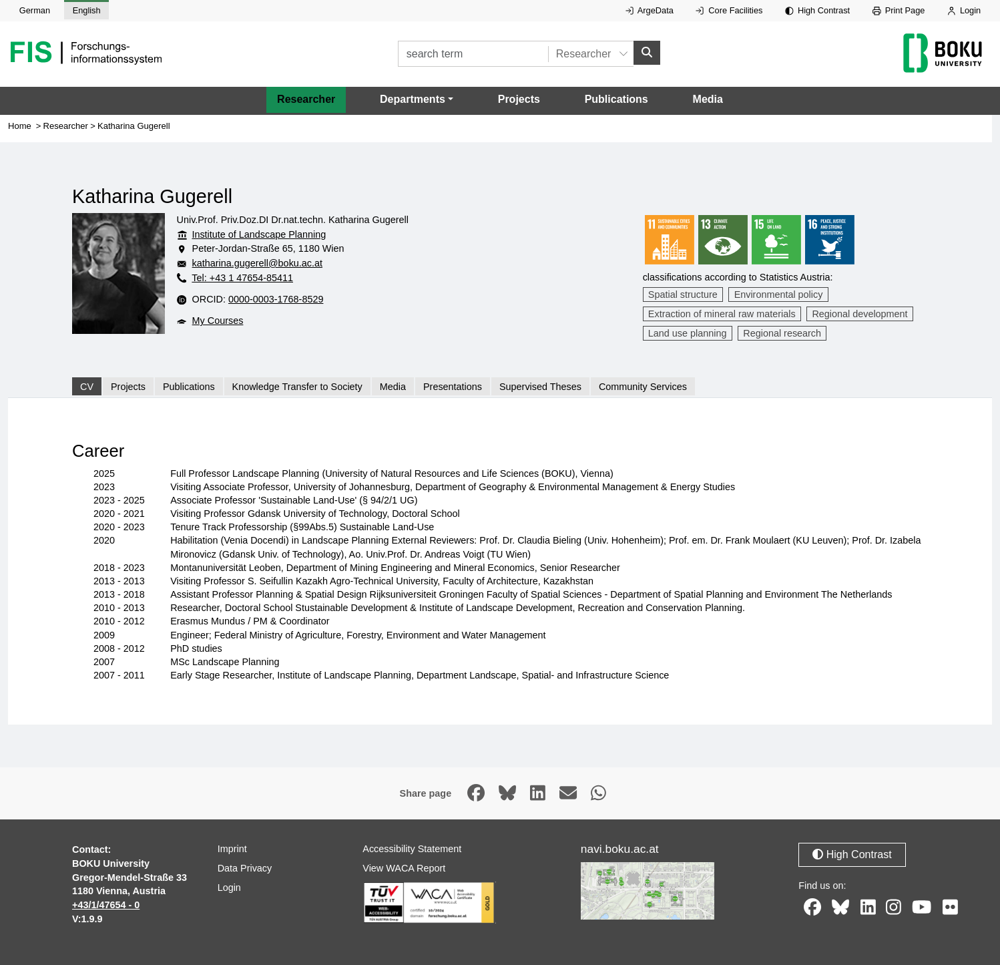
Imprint (232, 848)
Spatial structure (683, 294)
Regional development (859, 314)
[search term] (473, 54)
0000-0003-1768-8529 (275, 299)
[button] (416, 99)
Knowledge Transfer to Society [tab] (297, 386)
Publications (616, 99)
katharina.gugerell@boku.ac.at (257, 263)
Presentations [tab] (452, 386)
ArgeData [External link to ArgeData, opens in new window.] (650, 10)
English (87, 10)
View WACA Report (403, 868)
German (34, 10)
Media (708, 99)
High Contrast (817, 10)
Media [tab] (393, 386)
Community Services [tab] (643, 386)
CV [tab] (86, 386)
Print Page (898, 10)
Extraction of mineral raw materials (722, 314)
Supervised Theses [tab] (540, 386)
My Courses (218, 320)
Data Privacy (245, 868)
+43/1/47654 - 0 (106, 905)
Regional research (782, 333)
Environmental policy (778, 294)
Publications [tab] (189, 386)
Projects (519, 99)
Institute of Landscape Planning (259, 234)
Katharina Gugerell (133, 126)
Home (19, 126)
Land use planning (687, 333)
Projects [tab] (128, 386)
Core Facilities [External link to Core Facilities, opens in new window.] (729, 10)
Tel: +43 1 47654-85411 (242, 277)
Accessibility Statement (411, 848)
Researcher (306, 99)
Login (964, 10)
